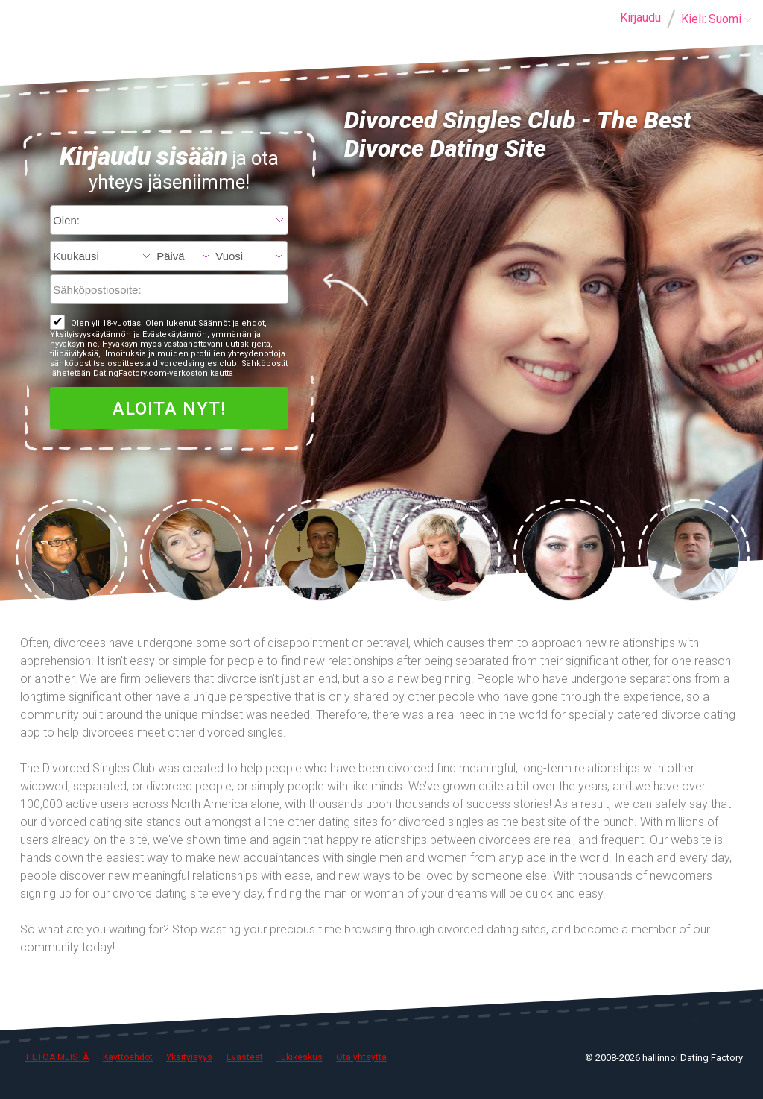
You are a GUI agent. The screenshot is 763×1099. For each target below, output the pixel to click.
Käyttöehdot (128, 1057)
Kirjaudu (640, 17)
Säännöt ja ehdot (231, 323)
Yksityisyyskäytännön (90, 334)
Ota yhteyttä (361, 1057)
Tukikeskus (299, 1057)
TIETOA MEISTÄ (57, 1057)
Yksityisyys (189, 1057)
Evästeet (245, 1057)
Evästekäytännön (174, 334)
